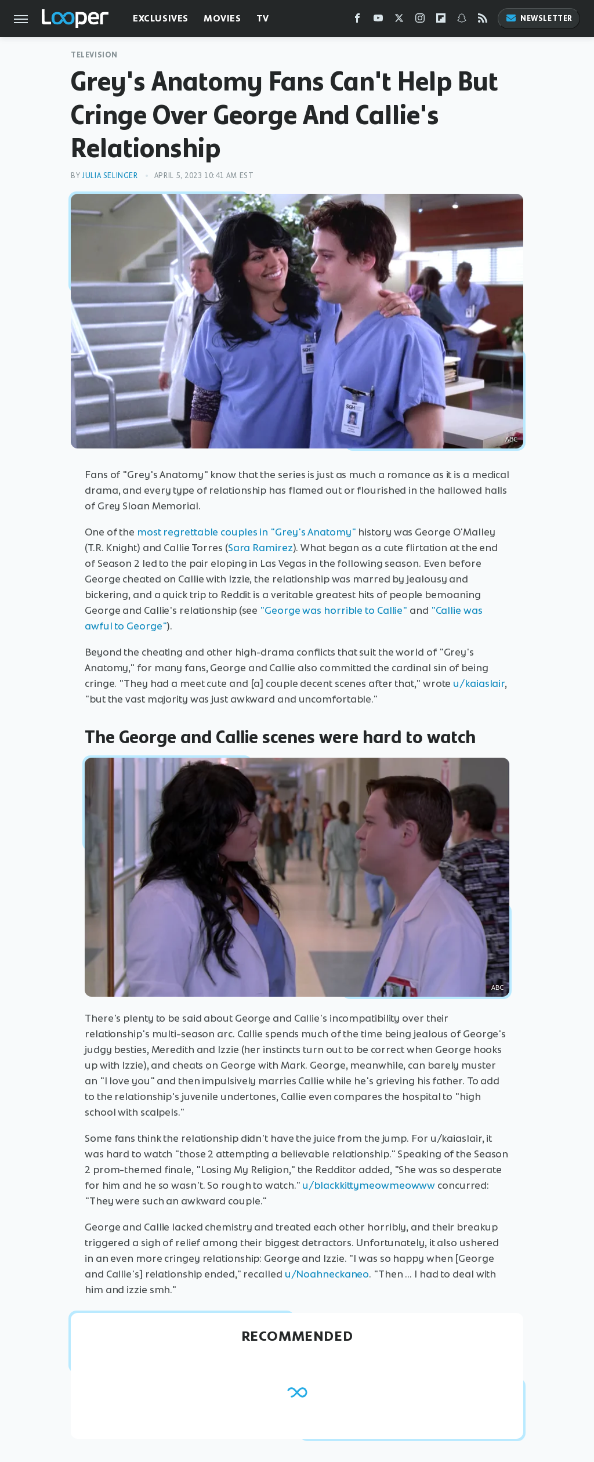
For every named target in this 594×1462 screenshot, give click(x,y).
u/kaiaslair (479, 683)
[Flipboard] (441, 20)
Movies (222, 18)
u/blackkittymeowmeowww (368, 1185)
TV (262, 18)
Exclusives (161, 18)
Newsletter (539, 18)
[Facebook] (357, 20)
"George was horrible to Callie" (333, 610)
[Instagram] (420, 20)
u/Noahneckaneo (327, 1274)
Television (94, 55)
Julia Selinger (109, 175)
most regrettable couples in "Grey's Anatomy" (246, 532)
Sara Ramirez (260, 548)
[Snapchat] (462, 20)
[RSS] (482, 20)
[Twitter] (399, 20)
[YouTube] (378, 20)
